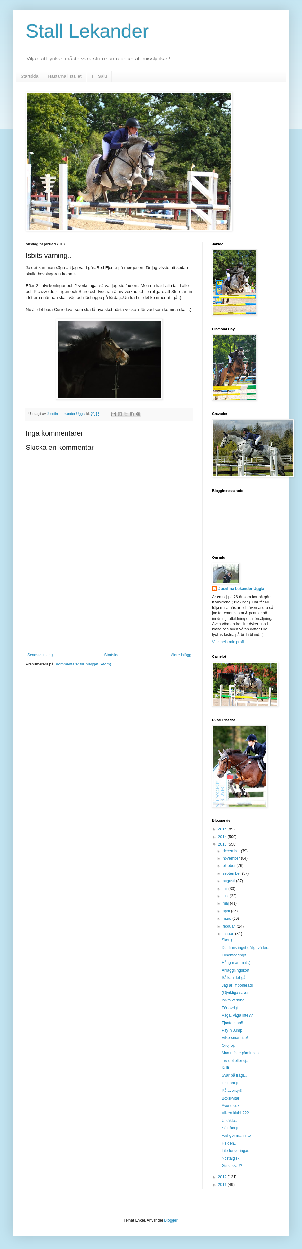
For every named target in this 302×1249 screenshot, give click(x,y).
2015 (223, 829)
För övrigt (230, 1008)
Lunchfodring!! (234, 955)
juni (226, 896)
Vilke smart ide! (235, 1038)
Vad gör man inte (236, 1135)
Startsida (29, 76)
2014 (223, 837)
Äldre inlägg (181, 655)
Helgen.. (229, 1143)
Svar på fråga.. (234, 1075)
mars (227, 918)
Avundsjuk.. (232, 1105)
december (232, 851)
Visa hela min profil (228, 642)
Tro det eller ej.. (235, 1060)
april (227, 911)
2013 (223, 844)
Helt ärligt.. (231, 1083)
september (232, 873)
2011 (223, 1184)
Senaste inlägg (40, 655)
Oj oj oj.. (229, 1045)
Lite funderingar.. (236, 1150)
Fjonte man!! (232, 1023)
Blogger (170, 1220)
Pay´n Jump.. (233, 1030)
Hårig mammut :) (236, 962)
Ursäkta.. (229, 1120)
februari (230, 926)
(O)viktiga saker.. (236, 993)
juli (225, 888)
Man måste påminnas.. (241, 1053)
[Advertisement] (109, 620)
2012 (223, 1177)
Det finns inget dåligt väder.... (246, 948)
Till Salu (99, 76)
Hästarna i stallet (64, 76)
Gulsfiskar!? (232, 1165)
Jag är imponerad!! (238, 985)
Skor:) (227, 940)
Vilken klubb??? (235, 1113)
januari (229, 933)
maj (226, 903)
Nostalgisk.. (232, 1158)
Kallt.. (226, 1068)
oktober (229, 866)
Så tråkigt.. (231, 1128)
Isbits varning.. (234, 1000)
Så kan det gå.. (235, 977)
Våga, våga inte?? (237, 1015)
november (232, 858)
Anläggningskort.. (237, 970)
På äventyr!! (232, 1090)
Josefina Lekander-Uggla (241, 588)
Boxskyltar (230, 1098)
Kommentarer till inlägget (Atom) (83, 664)
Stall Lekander (87, 31)
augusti (229, 881)
